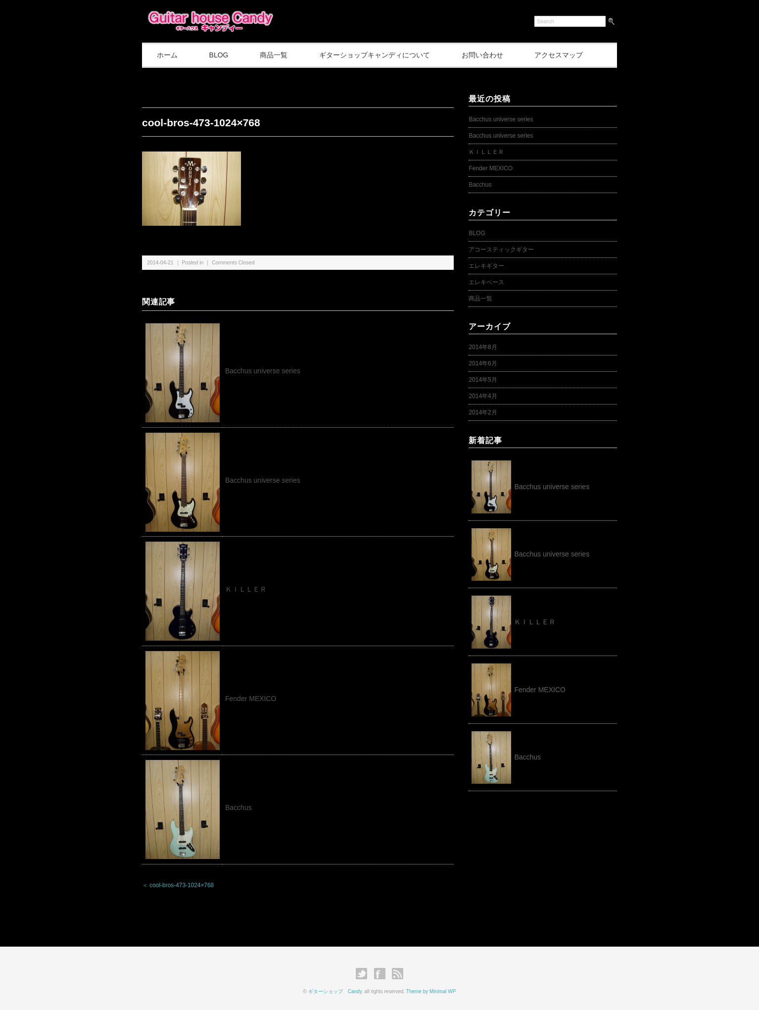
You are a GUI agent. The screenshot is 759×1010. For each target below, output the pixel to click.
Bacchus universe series (262, 371)
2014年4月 (483, 396)
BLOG (219, 55)
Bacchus (238, 807)
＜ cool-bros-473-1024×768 (178, 885)
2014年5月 (483, 379)
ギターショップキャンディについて (375, 55)
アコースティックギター (501, 249)
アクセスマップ (559, 55)
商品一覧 (274, 55)
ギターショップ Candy (335, 991)
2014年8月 (483, 347)
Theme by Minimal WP (431, 991)
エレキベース (486, 282)
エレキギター (486, 265)
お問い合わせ (482, 55)
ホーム (167, 55)
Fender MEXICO (250, 699)
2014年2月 (483, 412)
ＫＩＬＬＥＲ (249, 589)
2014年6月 (483, 363)
